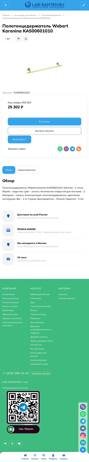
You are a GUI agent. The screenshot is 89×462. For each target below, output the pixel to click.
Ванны (33, 310)
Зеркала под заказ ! (12, 318)
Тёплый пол (36, 344)
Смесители (35, 298)
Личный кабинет (67, 298)
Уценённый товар (39, 364)
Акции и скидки (10, 306)
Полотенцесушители (40, 306)
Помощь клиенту (10, 298)
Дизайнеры (8, 310)
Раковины (35, 318)
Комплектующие (38, 360)
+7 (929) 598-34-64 (15, 373)
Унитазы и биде (38, 314)
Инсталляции (37, 322)
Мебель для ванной (40, 294)
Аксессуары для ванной (24, 15)
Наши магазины (10, 302)
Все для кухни (37, 348)
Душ (32, 302)
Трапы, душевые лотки (41, 341)
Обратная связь (10, 314)
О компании (8, 294)
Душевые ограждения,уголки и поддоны (41, 329)
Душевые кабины (39, 337)
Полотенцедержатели (51, 15)
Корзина (63, 294)
